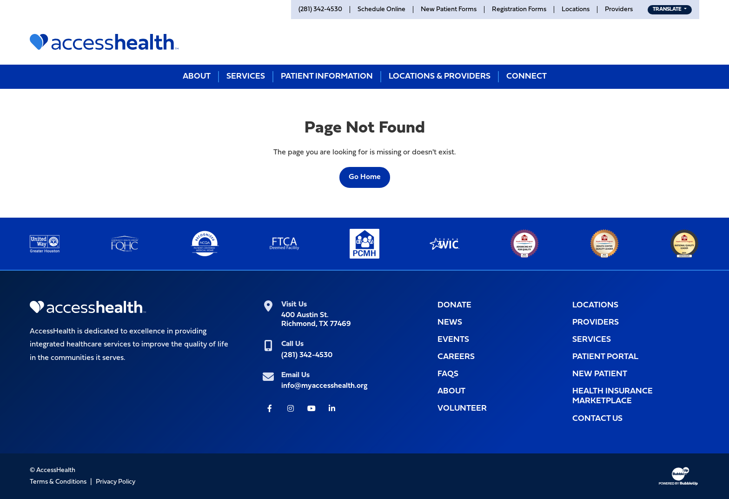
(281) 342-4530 (306, 355)
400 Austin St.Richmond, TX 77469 (316, 320)
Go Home (365, 177)
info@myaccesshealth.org (324, 386)
